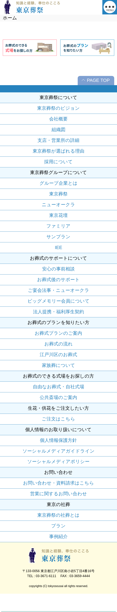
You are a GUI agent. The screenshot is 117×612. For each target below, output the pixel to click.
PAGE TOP (98, 80)
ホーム (10, 17)
